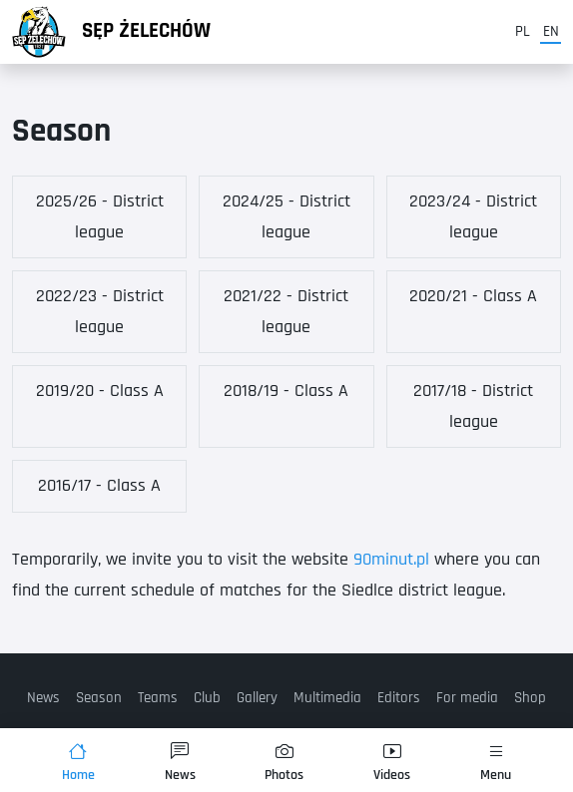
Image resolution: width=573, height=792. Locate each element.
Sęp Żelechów (146, 31)
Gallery (257, 697)
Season (99, 697)
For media (467, 697)
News (43, 697)
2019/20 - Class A (100, 390)
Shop (530, 697)
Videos (391, 762)
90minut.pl (391, 559)
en (551, 31)
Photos (284, 762)
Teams (158, 697)
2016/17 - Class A (99, 485)
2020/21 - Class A (473, 295)
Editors (398, 697)
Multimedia (327, 697)
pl (522, 31)
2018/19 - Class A (286, 390)
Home (78, 762)
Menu (495, 762)
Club (207, 697)
